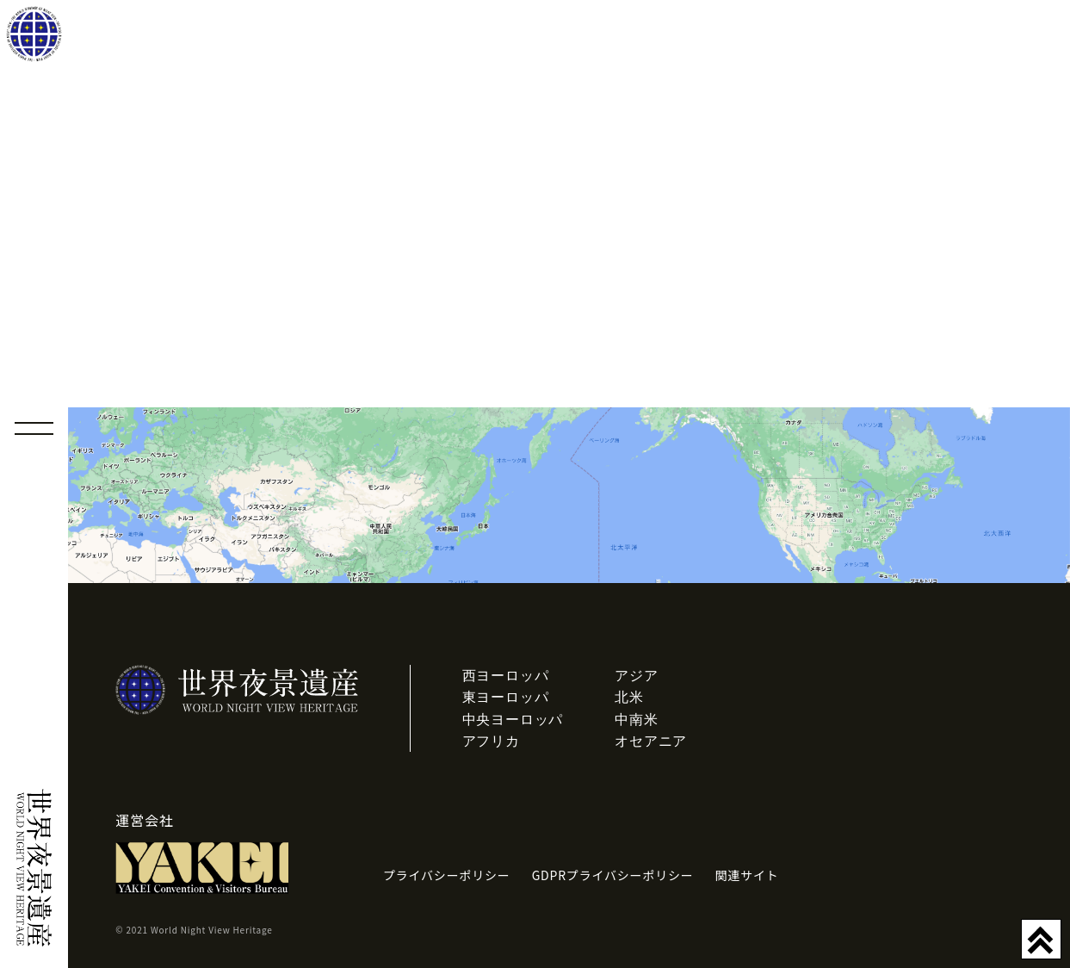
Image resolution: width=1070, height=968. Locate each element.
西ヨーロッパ (505, 675)
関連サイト (747, 875)
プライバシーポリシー (446, 875)
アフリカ (491, 741)
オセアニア (651, 741)
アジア (636, 675)
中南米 (636, 719)
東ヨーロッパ (505, 697)
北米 (629, 697)
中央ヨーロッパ (513, 719)
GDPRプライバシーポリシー (613, 875)
